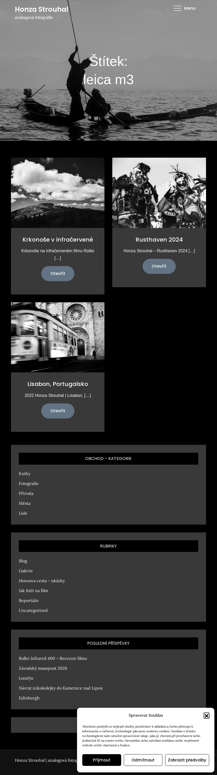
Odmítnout (143, 760)
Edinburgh (29, 697)
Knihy (24, 473)
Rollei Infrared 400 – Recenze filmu (53, 658)
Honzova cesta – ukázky (42, 580)
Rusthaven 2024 (159, 240)
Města (25, 503)
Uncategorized (33, 610)
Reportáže (29, 600)
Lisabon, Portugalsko (57, 384)
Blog (23, 560)
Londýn (26, 678)
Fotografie (29, 483)
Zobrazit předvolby (187, 760)
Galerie (26, 570)
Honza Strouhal (41, 9)
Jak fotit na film (33, 590)
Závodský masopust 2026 (43, 668)
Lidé (23, 513)
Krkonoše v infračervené (57, 240)
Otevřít (57, 273)
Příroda (26, 493)
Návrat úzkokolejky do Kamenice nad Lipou (61, 688)
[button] (206, 715)
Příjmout (101, 760)
